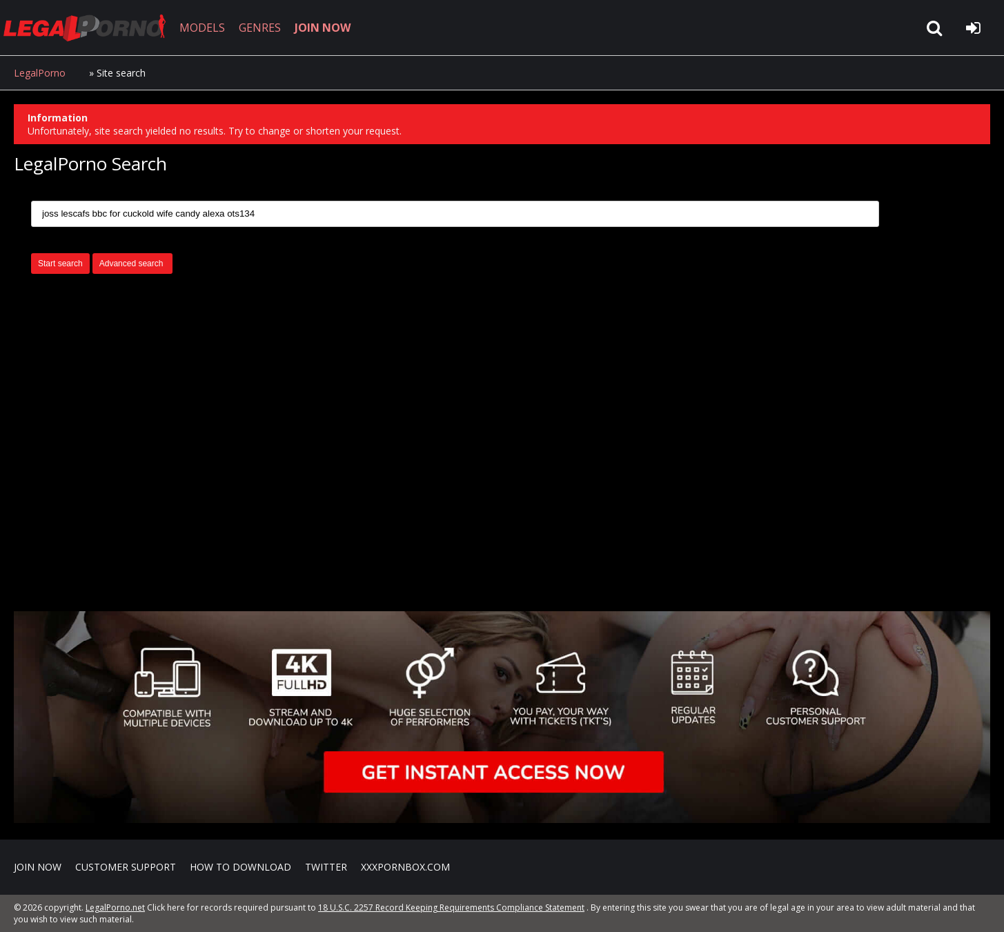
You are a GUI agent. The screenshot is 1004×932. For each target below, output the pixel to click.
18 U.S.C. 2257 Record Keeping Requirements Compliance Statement (451, 907)
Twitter (326, 866)
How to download (240, 866)
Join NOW (37, 866)
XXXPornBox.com (405, 866)
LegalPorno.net (89, 27)
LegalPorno (40, 72)
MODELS (202, 27)
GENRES (260, 27)
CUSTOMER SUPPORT (125, 866)
